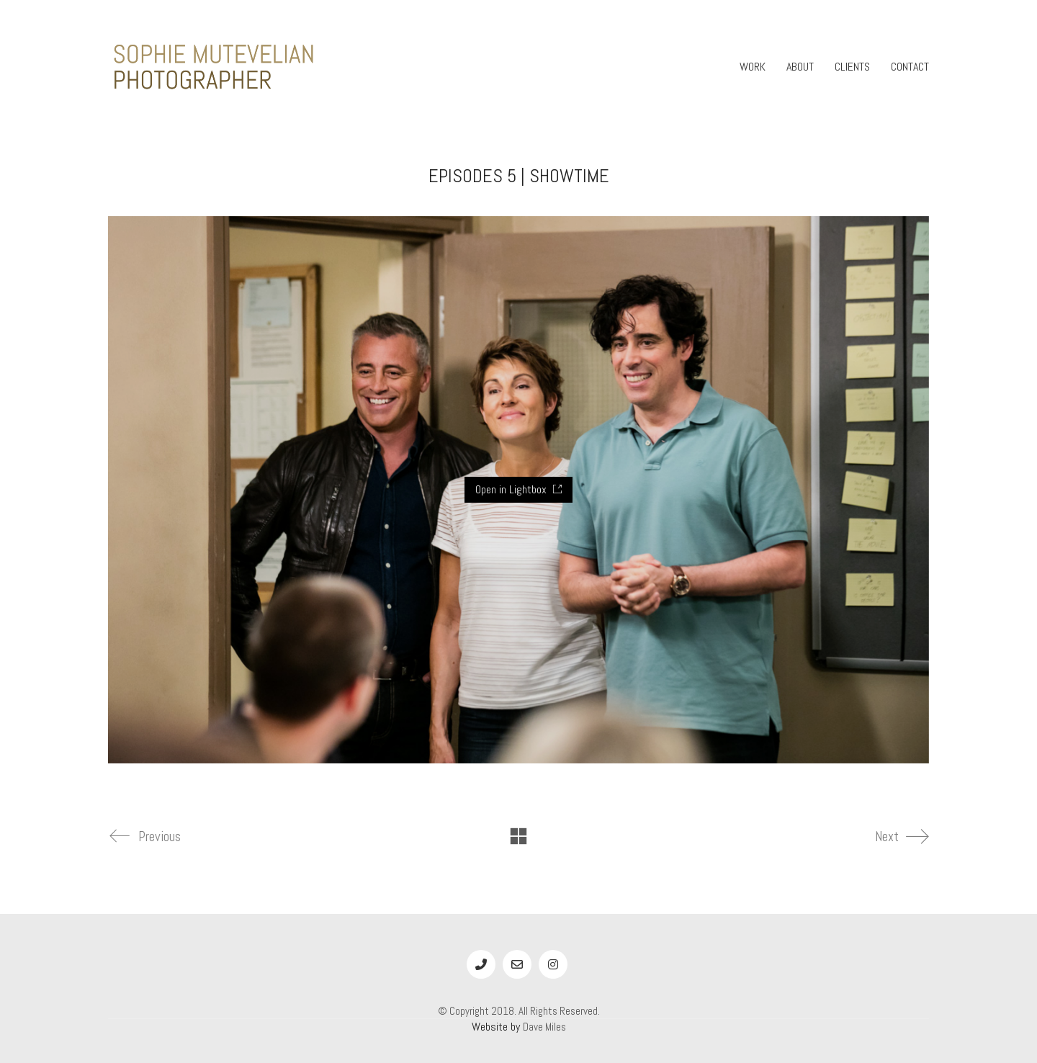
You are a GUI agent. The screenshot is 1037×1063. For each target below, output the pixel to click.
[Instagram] (553, 964)
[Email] (517, 964)
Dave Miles (544, 1026)
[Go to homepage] (216, 67)
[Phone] (481, 964)
